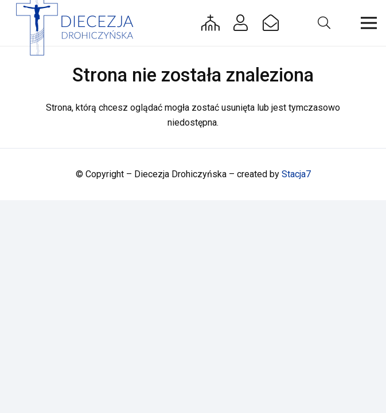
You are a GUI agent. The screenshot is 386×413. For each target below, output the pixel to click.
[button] (323, 23)
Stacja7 (296, 174)
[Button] (210, 23)
